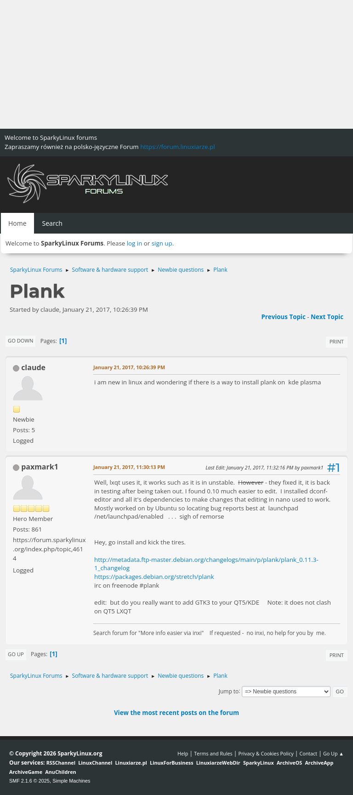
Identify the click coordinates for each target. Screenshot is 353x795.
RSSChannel (60, 762)
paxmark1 (39, 467)
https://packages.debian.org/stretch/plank (154, 576)
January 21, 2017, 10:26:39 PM (129, 367)
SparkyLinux (258, 762)
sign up (162, 243)
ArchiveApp (319, 762)
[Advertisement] (176, 64)
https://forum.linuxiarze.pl (177, 147)
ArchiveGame (25, 771)
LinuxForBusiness (171, 762)
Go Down (20, 340)
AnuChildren (60, 771)
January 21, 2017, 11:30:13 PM (129, 466)
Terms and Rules (213, 753)
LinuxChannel (95, 762)
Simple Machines (71, 781)
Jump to (229, 691)
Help (182, 753)
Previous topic (283, 317)
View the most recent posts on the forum (176, 713)
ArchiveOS (289, 762)
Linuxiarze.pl (131, 762)
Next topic (327, 317)
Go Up (16, 654)
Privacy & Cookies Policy (265, 753)
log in (134, 243)
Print (337, 341)
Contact (308, 753)
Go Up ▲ (333, 753)
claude (33, 367)
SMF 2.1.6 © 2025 (29, 781)
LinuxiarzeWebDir (218, 762)
